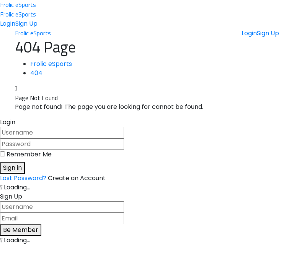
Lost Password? (24, 178)
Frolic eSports (18, 4)
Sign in (12, 167)
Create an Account (77, 178)
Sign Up (26, 23)
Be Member (20, 229)
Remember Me (29, 154)
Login (7, 23)
